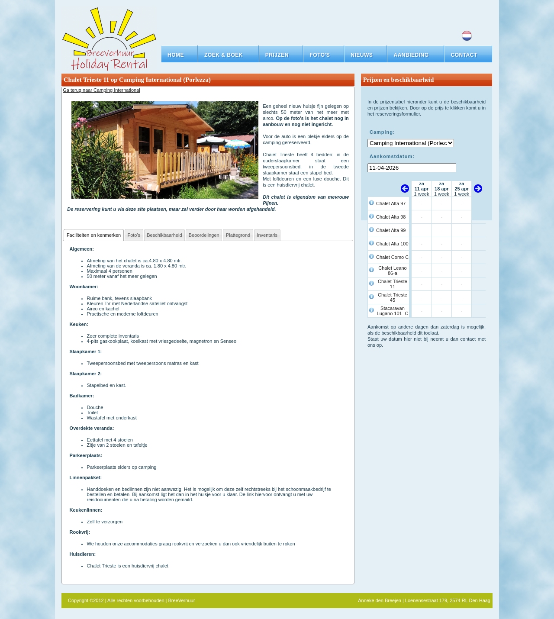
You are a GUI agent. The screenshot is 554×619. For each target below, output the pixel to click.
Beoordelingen (204, 235)
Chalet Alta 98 (391, 216)
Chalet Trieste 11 (392, 284)
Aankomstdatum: (392, 156)
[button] (228, 55)
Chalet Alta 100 (392, 243)
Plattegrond (238, 235)
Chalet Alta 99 (391, 230)
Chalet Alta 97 (391, 203)
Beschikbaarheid (164, 235)
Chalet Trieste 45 (392, 297)
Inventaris (267, 235)
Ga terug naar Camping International (101, 90)
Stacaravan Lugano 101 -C (393, 311)
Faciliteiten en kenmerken (94, 235)
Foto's (133, 235)
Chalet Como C (392, 257)
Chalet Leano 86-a (392, 270)
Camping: (382, 132)
